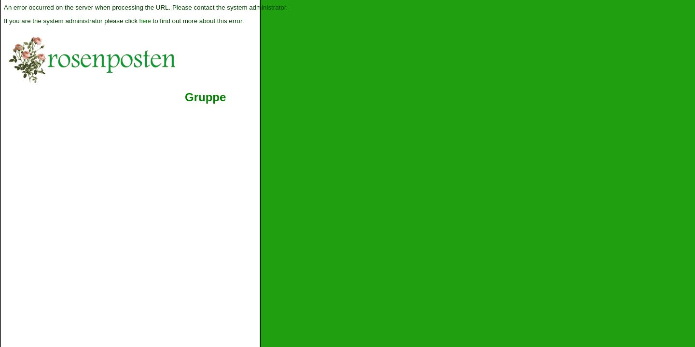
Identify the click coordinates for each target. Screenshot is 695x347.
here (145, 21)
